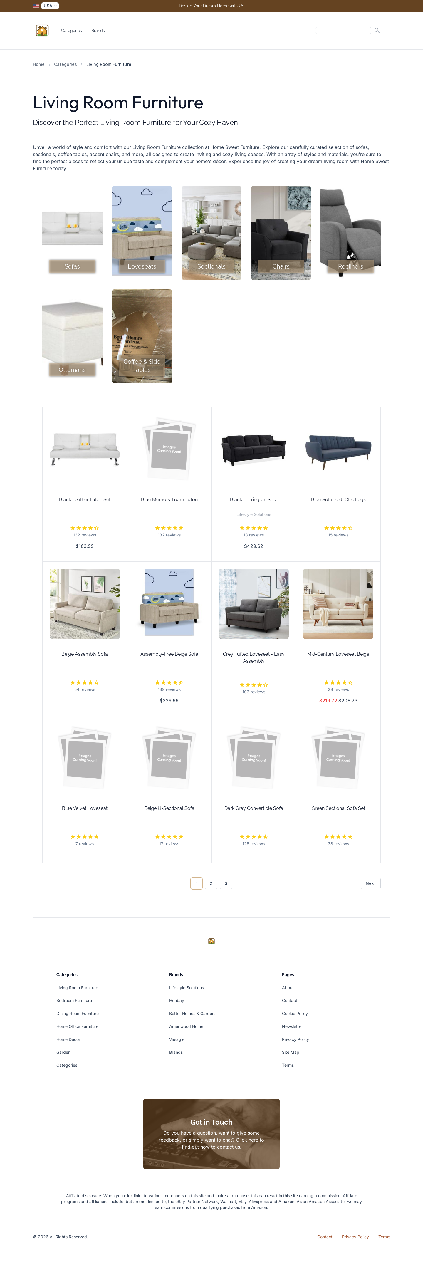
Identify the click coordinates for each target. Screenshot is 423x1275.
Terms (288, 1065)
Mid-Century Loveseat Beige (338, 654)
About (288, 987)
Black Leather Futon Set (84, 499)
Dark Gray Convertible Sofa (253, 808)
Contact (289, 1000)
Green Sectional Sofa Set (338, 808)
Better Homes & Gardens (192, 1013)
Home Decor (68, 1039)
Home (39, 64)
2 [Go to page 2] (211, 883)
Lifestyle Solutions (186, 987)
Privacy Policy (295, 1039)
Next (371, 883)
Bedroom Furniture (74, 1000)
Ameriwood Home (186, 1026)
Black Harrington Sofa (254, 499)
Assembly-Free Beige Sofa (169, 654)
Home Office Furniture (77, 1026)
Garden (63, 1052)
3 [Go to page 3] (226, 883)
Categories (71, 30)
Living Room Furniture (77, 987)
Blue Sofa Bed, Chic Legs (338, 499)
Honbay (176, 1000)
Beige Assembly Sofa (84, 654)
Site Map (290, 1052)
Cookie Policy (295, 1013)
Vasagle (176, 1039)
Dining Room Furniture (77, 1013)
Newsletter (292, 1026)
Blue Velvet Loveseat (85, 808)
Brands (98, 30)
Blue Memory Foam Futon (169, 499)
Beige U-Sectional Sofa (169, 808)
